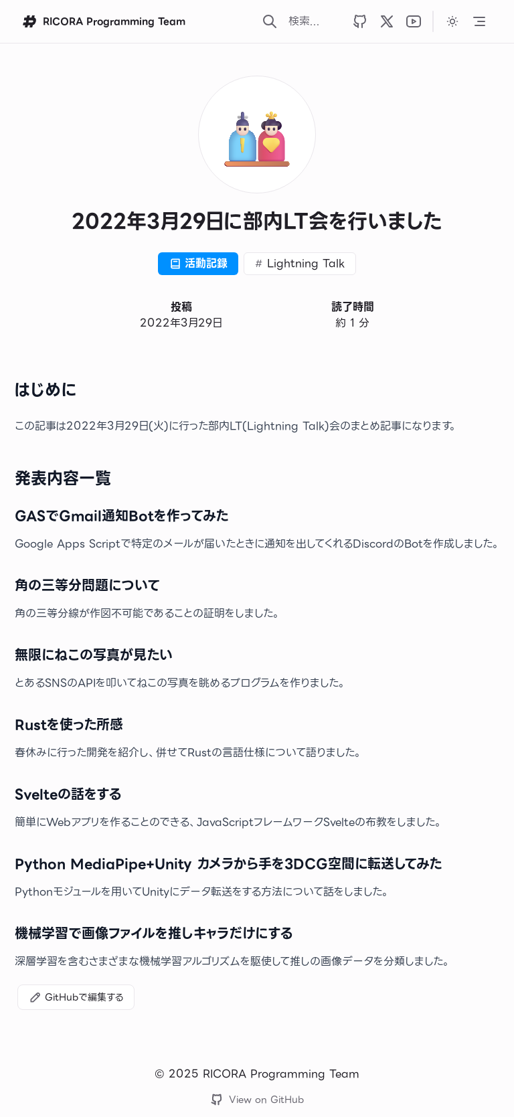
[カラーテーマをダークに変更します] (452, 21)
